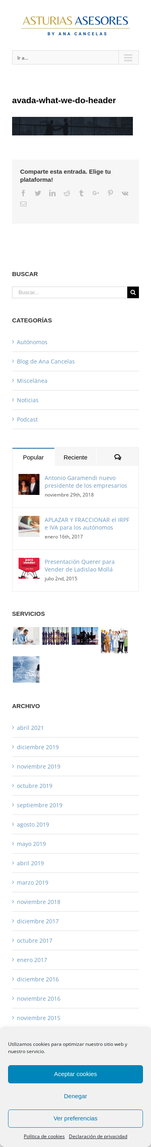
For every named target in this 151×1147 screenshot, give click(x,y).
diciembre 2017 (38, 921)
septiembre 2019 (39, 805)
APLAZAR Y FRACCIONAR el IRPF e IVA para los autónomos (87, 523)
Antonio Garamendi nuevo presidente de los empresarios (86, 481)
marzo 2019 (32, 882)
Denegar (75, 1096)
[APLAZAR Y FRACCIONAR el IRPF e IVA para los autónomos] (29, 521)
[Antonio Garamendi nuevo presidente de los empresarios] (29, 479)
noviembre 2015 (38, 1018)
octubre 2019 (34, 786)
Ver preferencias (75, 1118)
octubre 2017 (34, 940)
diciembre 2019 (38, 747)
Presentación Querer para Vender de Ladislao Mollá (80, 565)
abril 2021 (30, 727)
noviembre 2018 (38, 902)
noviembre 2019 (38, 766)
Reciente (75, 457)
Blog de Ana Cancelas (46, 361)
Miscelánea (32, 380)
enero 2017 (32, 960)
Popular (33, 457)
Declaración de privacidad (98, 1136)
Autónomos (32, 342)
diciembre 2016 (38, 979)
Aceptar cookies (75, 1073)
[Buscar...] (69, 292)
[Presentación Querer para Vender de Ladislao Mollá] (29, 563)
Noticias (28, 400)
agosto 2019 (33, 824)
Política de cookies (44, 1136)
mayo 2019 (31, 844)
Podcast (27, 419)
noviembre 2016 (38, 998)
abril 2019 (30, 863)
